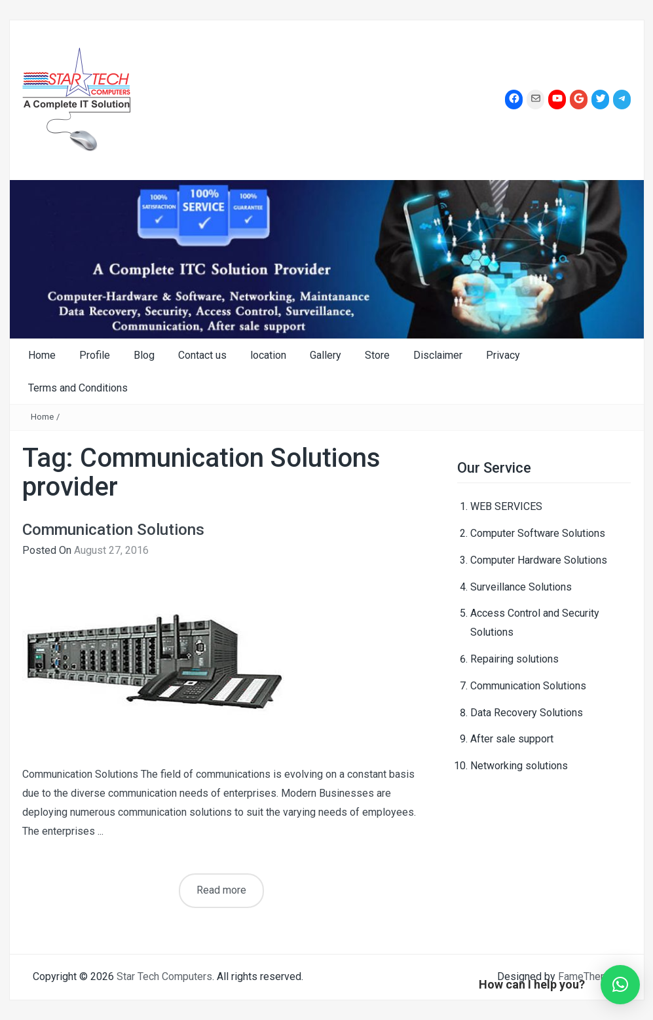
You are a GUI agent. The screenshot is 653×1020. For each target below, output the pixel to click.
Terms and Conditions (78, 388)
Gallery (325, 355)
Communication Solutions (113, 529)
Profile (94, 355)
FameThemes (589, 976)
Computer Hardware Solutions (538, 560)
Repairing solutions (514, 659)
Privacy (503, 355)
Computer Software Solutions (537, 533)
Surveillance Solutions (521, 587)
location (268, 355)
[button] (620, 984)
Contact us (202, 355)
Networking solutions (519, 765)
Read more (221, 890)
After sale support (511, 739)
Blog (144, 355)
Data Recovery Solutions (526, 712)
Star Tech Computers (164, 976)
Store (377, 355)
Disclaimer (437, 355)
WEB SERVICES (506, 506)
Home (42, 355)
